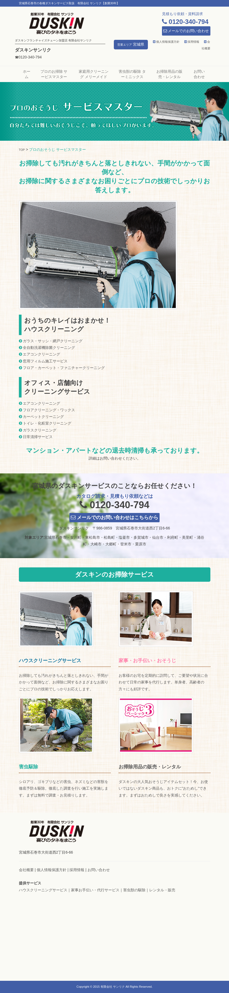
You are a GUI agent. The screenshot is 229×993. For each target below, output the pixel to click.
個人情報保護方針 (166, 41)
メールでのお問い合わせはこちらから (114, 517)
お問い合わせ (199, 74)
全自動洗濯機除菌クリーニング (49, 347)
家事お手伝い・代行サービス (95, 890)
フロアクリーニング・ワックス (49, 410)
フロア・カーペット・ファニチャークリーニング (64, 368)
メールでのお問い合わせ (186, 31)
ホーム (26, 74)
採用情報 (191, 41)
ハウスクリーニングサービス (43, 890)
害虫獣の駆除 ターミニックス (132, 74)
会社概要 (26, 870)
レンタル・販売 (162, 890)
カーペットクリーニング (43, 416)
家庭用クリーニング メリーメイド (94, 74)
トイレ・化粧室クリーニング (47, 423)
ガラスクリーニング (39, 430)
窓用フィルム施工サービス (45, 361)
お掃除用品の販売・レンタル (169, 74)
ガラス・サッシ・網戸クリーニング (52, 341)
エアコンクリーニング (41, 354)
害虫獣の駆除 (134, 890)
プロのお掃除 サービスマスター (54, 74)
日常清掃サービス (38, 437)
